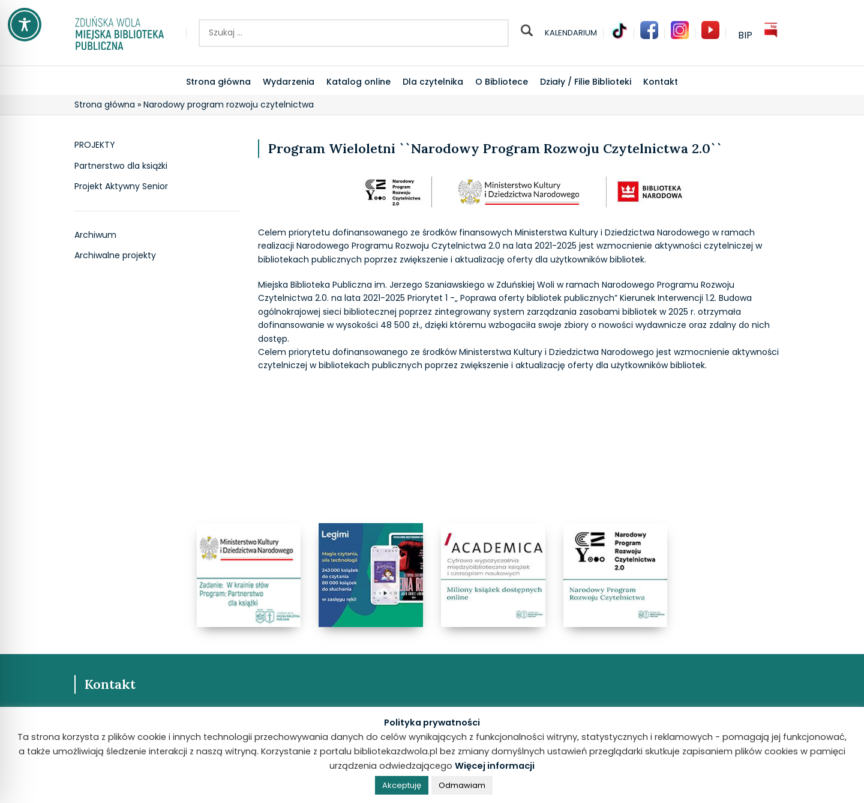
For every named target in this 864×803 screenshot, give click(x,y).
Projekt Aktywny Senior (121, 186)
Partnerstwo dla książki (120, 166)
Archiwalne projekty (115, 255)
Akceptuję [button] (401, 785)
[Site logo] (119, 32)
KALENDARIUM (571, 32)
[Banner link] (249, 575)
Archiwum (95, 235)
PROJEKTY (94, 145)
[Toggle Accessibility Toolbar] (24, 24)
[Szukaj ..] (354, 33)
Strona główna (104, 104)
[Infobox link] (619, 33)
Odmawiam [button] (462, 785)
